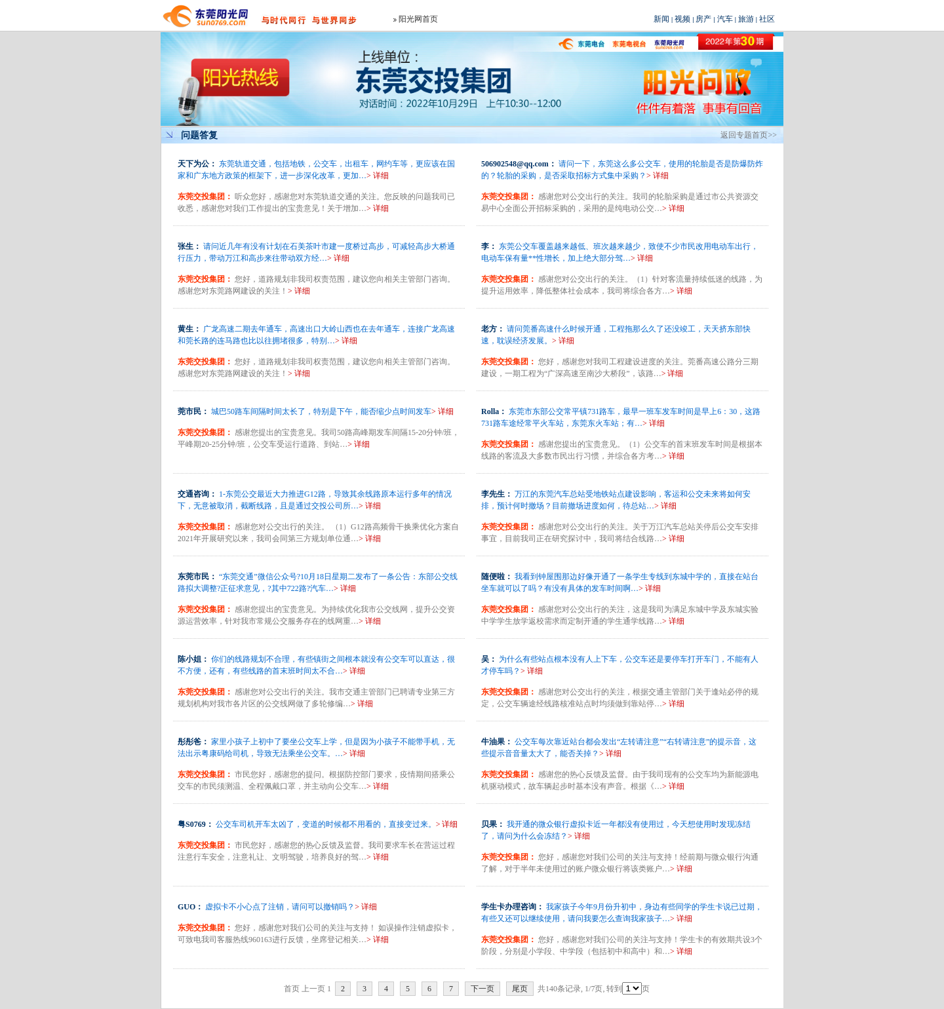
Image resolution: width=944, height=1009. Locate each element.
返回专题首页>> (748, 135)
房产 (703, 19)
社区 (767, 19)
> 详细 (377, 175)
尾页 (520, 988)
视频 (682, 19)
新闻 (661, 19)
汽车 (725, 19)
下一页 (482, 988)
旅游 (746, 19)
